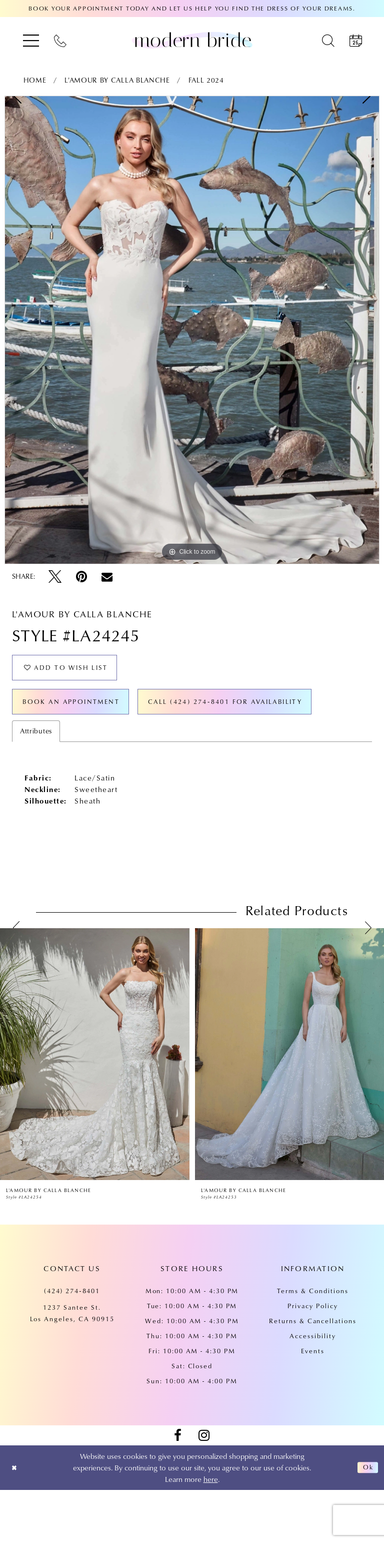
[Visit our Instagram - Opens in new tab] (204, 1487)
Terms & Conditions (312, 1342)
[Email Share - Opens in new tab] (107, 576)
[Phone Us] (60, 40)
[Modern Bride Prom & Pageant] (192, 40)
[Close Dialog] (16, 1519)
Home (35, 80)
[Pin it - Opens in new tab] (81, 576)
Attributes (36, 783)
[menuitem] (31, 40)
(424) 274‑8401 (72, 1342)
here (211, 1530)
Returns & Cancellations (312, 1372)
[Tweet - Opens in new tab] (55, 576)
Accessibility (313, 1387)
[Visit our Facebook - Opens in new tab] (177, 1487)
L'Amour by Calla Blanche (117, 80)
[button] (31, 40)
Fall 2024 (206, 80)
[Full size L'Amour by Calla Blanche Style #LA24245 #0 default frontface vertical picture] (192, 330)
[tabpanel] (192, 330)
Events (312, 1402)
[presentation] (95, 1106)
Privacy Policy (313, 1357)
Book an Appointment (81, 711)
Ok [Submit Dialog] (366, 1519)
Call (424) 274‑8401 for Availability (116, 751)
